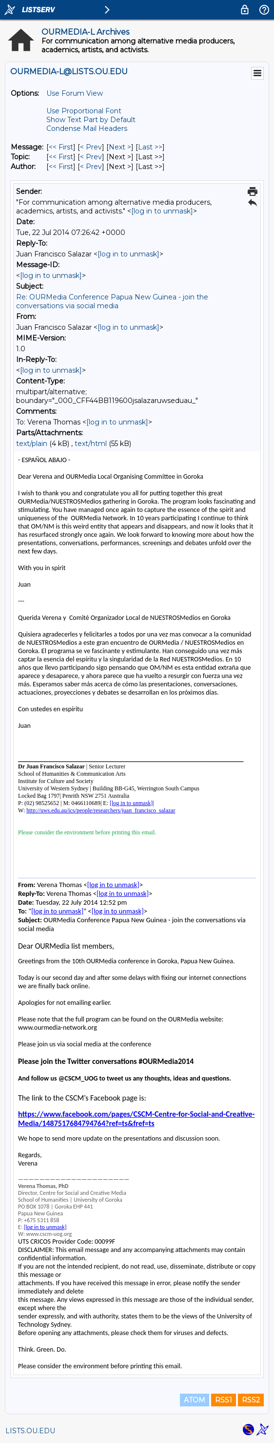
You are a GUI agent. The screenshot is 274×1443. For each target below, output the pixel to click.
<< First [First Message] (61, 147)
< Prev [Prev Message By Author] (91, 166)
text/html (91, 443)
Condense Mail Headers (86, 128)
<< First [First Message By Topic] (61, 156)
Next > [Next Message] (120, 147)
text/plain (31, 443)
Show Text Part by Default (91, 119)
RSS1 (223, 1400)
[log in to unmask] (162, 211)
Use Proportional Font (83, 110)
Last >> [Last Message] (150, 147)
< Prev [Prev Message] (91, 147)
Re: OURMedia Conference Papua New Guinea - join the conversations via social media (112, 301)
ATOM (194, 1400)
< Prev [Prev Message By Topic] (91, 156)
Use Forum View (74, 93)
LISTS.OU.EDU (30, 1430)
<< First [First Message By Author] (61, 166)
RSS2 (251, 1400)
